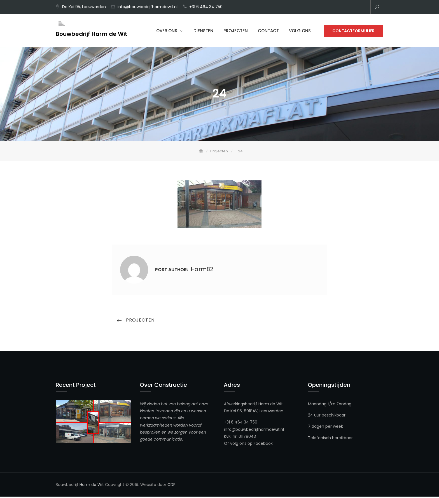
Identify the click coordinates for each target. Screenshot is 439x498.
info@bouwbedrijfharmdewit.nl (148, 7)
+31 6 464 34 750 (206, 7)
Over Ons (166, 31)
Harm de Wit (92, 486)
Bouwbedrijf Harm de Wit (91, 34)
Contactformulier (353, 31)
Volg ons (300, 31)
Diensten (203, 31)
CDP (171, 486)
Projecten (235, 31)
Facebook (263, 445)
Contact (268, 31)
